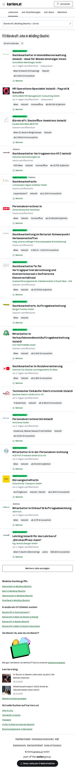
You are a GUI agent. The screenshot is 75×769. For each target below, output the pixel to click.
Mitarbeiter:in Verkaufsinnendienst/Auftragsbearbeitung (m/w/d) (40, 337)
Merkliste (62, 12)
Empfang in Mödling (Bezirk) (16, 600)
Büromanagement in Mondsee (17, 729)
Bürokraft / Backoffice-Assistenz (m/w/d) (39, 120)
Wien (15, 104)
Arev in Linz (7, 710)
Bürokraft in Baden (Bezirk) (15, 621)
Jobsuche (13, 12)
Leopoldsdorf (20, 193)
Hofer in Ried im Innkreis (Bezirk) (18, 724)
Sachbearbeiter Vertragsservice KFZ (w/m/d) (41, 153)
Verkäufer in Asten (11, 715)
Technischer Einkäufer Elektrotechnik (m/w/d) (42, 391)
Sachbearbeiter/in (24, 181)
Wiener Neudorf (32, 431)
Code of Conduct (52, 745)
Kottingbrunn (20, 492)
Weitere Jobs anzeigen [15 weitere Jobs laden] (37, 568)
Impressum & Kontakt (43, 739)
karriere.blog (10, 669)
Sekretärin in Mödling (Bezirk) (16, 586)
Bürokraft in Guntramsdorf (15, 612)
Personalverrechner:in (27, 206)
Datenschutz (19, 745)
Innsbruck (18, 431)
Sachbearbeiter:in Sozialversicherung (37, 366)
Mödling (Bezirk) (39, 36)
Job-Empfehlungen (30, 12)
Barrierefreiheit (35, 745)
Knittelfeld (46, 431)
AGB (57, 739)
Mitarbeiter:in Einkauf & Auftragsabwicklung (41, 508)
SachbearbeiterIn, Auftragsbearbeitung (39, 305)
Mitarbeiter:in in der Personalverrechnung (40, 452)
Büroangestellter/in (25, 480)
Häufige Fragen (23, 739)
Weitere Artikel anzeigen (14, 698)
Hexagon (6, 720)
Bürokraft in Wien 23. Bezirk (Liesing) (20, 617)
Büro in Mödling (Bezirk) (13, 591)
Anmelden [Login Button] (63, 4)
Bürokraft (12, 36)
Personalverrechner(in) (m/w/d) (32, 419)
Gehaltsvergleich (56, 662)
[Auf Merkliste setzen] (17, 80)
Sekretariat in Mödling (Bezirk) (17, 595)
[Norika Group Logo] (37, 757)
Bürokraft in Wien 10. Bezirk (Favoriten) (21, 626)
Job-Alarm (49, 12)
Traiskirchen (19, 403)
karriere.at (32, 705)
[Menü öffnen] (4, 4)
